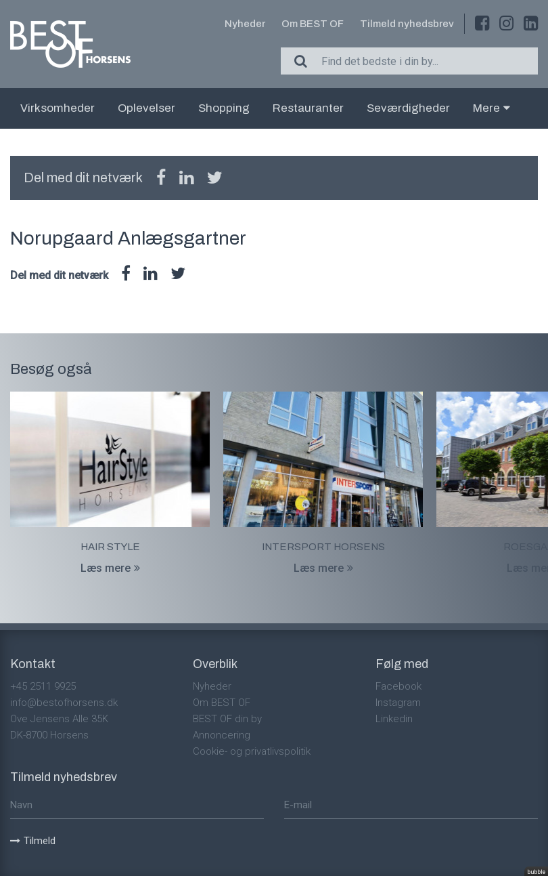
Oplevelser (146, 108)
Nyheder (245, 23)
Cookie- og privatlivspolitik (252, 751)
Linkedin (394, 719)
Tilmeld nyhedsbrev (407, 23)
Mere (491, 108)
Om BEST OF (312, 23)
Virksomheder (57, 108)
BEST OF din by (227, 719)
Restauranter (308, 108)
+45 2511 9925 (43, 686)
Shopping (224, 108)
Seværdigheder (408, 108)
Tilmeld (32, 840)
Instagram (398, 702)
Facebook (398, 686)
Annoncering (221, 735)
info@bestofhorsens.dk (64, 702)
